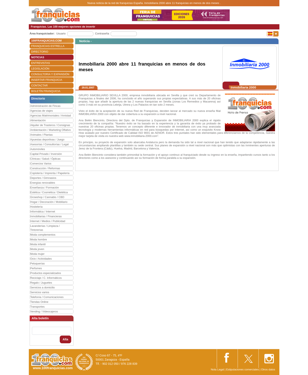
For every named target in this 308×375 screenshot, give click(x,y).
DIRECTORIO (39, 51)
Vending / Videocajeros (44, 311)
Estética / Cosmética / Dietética (49, 192)
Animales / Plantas (41, 134)
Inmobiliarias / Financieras (46, 216)
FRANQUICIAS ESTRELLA (48, 46)
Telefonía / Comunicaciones (47, 297)
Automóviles (37, 149)
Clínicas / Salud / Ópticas (45, 158)
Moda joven (37, 249)
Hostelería (36, 206)
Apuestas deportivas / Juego (47, 139)
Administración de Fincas (45, 105)
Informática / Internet (42, 211)
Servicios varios (39, 292)
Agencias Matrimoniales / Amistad (50, 115)
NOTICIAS (37, 57)
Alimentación (38, 120)
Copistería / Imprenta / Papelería (50, 173)
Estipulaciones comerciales (243, 369)
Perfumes (36, 268)
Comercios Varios (41, 163)
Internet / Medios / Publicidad (47, 221)
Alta (65, 339)
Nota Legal (217, 369)
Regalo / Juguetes (41, 282)
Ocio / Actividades (41, 258)
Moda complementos (43, 234)
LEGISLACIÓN (40, 68)
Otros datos (268, 369)
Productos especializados (45, 273)
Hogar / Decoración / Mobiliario (48, 201)
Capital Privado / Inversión (46, 153)
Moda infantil (38, 244)
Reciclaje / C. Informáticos (46, 277)
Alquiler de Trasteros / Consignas (50, 125)
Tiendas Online (39, 301)
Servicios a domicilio (42, 287)
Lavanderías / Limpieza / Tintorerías (45, 227)
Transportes (37, 306)
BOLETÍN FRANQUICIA (45, 91)
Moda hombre (38, 239)
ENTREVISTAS (40, 62)
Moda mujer (37, 253)
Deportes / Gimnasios (43, 177)
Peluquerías (37, 263)
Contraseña (102, 33)
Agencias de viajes (41, 110)
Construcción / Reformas (45, 168)
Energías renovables (42, 182)
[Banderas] (273, 34)
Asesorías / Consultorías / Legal (49, 144)
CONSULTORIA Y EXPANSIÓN (50, 74)
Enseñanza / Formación (44, 187)
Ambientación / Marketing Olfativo (50, 129)
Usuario (61, 33)
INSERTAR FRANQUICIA (46, 79)
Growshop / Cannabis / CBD (47, 197)
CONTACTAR (39, 85)
